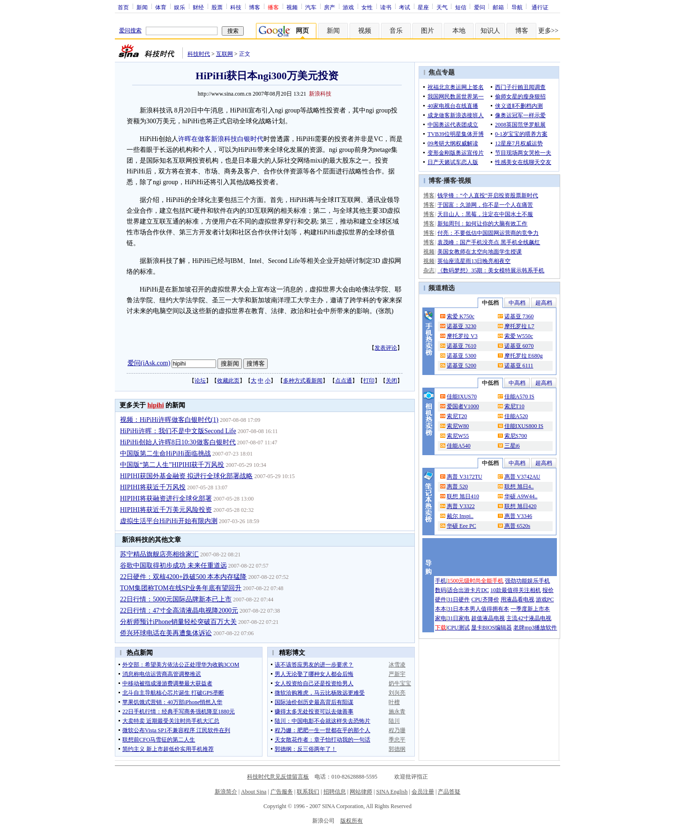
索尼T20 (457, 416)
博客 (254, 7)
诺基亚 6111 (518, 365)
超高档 (543, 303)
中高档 (517, 303)
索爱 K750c (460, 316)
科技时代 (199, 54)
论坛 (200, 380)
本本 (440, 609)
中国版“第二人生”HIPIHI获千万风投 (172, 464)
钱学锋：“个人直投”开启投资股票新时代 (487, 195)
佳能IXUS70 (462, 396)
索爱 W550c (518, 336)
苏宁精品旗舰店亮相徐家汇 (159, 554)
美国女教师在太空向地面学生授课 (479, 251)
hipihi (156, 405)
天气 (442, 7)
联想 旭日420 (520, 506)
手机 (440, 580)
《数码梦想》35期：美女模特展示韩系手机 (490, 270)
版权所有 (351, 820)
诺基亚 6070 (519, 346)
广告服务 (281, 791)
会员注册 (423, 791)
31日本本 (458, 609)
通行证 (540, 7)
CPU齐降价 (485, 599)
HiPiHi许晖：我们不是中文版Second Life (178, 431)
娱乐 (179, 7)
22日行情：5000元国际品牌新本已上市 (176, 599)
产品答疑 (449, 791)
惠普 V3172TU (464, 476)
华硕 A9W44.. (521, 496)
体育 (160, 7)
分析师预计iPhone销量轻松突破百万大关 (178, 621)
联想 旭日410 (463, 496)
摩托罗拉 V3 (462, 336)
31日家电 (458, 618)
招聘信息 (334, 791)
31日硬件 (458, 599)
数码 (440, 590)
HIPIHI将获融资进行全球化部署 (166, 498)
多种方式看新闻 (302, 380)
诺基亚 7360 (519, 316)
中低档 (490, 303)
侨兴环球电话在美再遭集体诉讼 (166, 633)
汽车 (310, 7)
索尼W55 (458, 436)
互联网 (224, 54)
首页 (123, 7)
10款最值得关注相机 (515, 590)
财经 (198, 7)
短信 (460, 7)
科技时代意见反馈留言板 (278, 776)
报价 (548, 590)
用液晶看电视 (517, 599)
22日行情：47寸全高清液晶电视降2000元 (179, 610)
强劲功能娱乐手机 (527, 580)
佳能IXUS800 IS (524, 426)
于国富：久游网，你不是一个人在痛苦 (485, 205)
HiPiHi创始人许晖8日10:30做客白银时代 (178, 442)
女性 (367, 7)
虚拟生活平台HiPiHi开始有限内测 (169, 521)
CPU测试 (458, 627)
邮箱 (498, 7)
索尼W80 (458, 426)
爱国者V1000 (463, 406)
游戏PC (545, 599)
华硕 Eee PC (461, 526)
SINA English (391, 791)
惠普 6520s (517, 526)
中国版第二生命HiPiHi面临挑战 (165, 453)
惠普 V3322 (461, 506)
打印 (369, 380)
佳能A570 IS (519, 396)
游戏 (348, 7)
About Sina (253, 791)
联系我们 (308, 791)
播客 (450, 180)
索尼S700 (515, 436)
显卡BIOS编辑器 (491, 627)
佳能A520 (516, 416)
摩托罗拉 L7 (519, 326)
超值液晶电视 (488, 618)
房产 (329, 7)
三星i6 (512, 445)
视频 (292, 7)
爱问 (479, 7)
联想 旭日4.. (519, 486)
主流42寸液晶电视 (528, 618)
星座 (423, 7)
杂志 (429, 270)
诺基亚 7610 (461, 346)
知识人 (490, 30)
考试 (404, 7)
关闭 (391, 380)
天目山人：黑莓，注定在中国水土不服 (485, 214)
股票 (217, 7)
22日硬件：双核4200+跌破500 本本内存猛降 (183, 576)
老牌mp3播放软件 (535, 627)
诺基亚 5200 (461, 365)
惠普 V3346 (518, 516)
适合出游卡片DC (468, 590)
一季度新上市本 (530, 609)
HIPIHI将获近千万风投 (153, 487)
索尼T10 (514, 406)
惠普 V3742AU (522, 476)
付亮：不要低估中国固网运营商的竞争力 (488, 233)
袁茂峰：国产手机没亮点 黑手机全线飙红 (488, 242)
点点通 (343, 380)
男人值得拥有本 (489, 609)
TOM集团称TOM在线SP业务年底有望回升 (180, 588)
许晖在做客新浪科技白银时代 (220, 138)
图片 (427, 30)
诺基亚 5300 (461, 355)
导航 (517, 7)
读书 (385, 7)
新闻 (142, 7)
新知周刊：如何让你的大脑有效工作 (482, 223)
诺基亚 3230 (461, 326)
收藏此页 (228, 380)
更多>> (548, 30)
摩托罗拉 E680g (523, 355)
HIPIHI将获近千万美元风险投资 (166, 509)
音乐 (396, 30)
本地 (458, 30)
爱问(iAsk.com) (149, 363)
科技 (235, 7)
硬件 (440, 599)
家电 (440, 618)
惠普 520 (457, 486)
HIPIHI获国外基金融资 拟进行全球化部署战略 (186, 476)
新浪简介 (226, 791)
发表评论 (386, 348)
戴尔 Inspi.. (460, 516)
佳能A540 (459, 445)
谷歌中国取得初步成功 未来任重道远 (173, 565)
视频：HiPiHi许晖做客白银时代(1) (169, 419)
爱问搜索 (130, 30)
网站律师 (361, 791)
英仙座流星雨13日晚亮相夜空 (473, 261)
